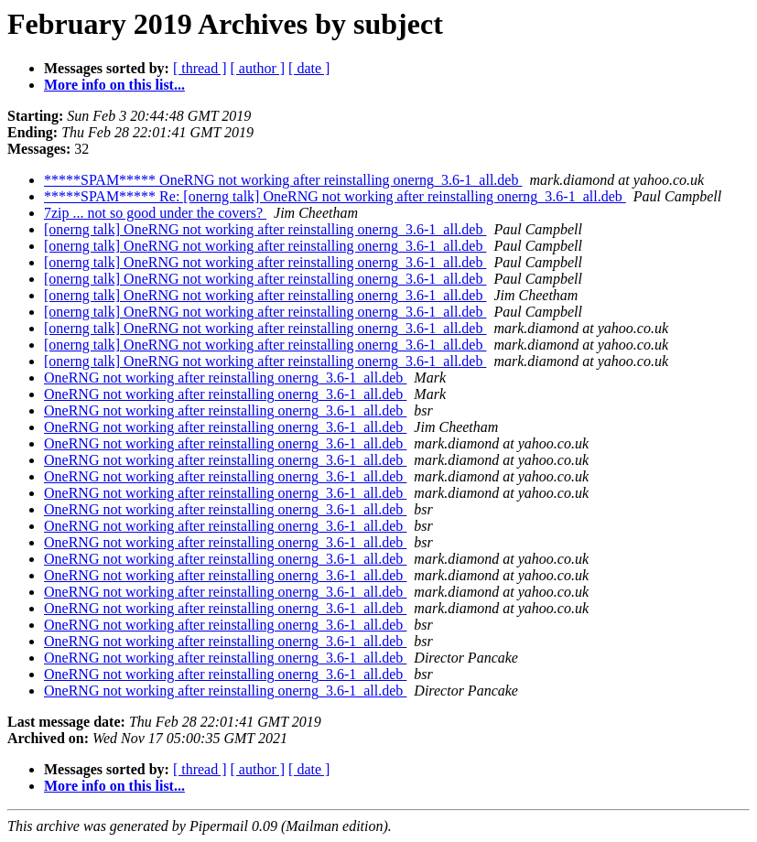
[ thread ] (200, 68)
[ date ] (309, 68)
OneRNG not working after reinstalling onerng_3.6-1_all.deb (225, 377)
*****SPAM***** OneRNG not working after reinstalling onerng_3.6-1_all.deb (283, 180)
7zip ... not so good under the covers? (155, 213)
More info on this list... (114, 84)
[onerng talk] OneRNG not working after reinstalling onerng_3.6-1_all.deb (265, 229)
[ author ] (258, 68)
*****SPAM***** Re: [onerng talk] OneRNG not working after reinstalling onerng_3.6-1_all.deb (335, 196)
